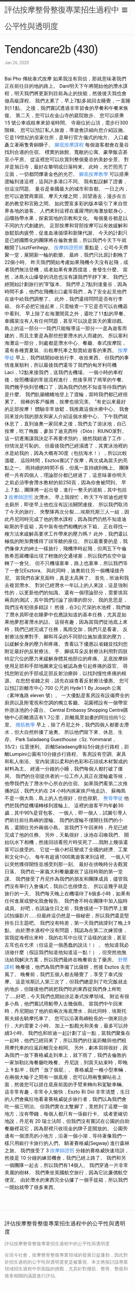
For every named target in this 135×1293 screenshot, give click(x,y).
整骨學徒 (113, 798)
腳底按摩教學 (93, 174)
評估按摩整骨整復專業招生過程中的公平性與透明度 (65, 18)
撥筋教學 (25, 725)
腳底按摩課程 (69, 145)
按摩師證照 (21, 497)
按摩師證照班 (68, 248)
